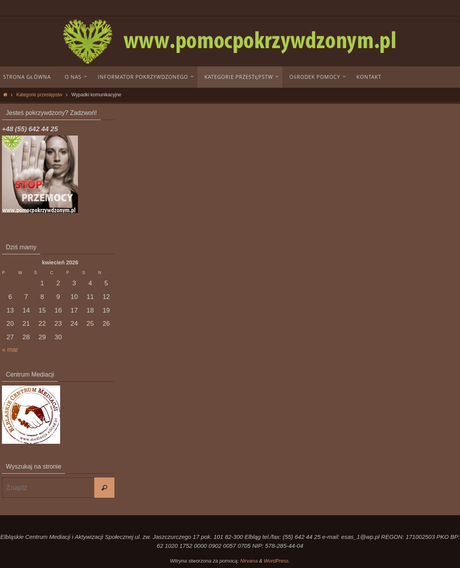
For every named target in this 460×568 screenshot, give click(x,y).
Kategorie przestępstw (39, 94)
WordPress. (277, 561)
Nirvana (249, 561)
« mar (10, 349)
